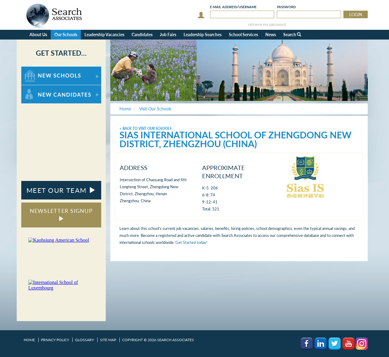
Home (29, 340)
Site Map (108, 340)
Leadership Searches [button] (203, 34)
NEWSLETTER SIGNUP (61, 214)
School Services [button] (243, 34)
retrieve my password (267, 24)
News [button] (270, 34)
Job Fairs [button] (168, 34)
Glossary (84, 340)
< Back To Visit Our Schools (145, 128)
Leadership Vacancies (104, 34)
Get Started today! (191, 242)
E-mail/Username (233, 7)
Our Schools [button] (65, 34)
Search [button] (292, 34)
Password (286, 7)
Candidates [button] (142, 34)
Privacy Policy (55, 340)
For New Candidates (40, 88)
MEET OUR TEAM (61, 190)
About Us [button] (38, 34)
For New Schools (37, 69)
